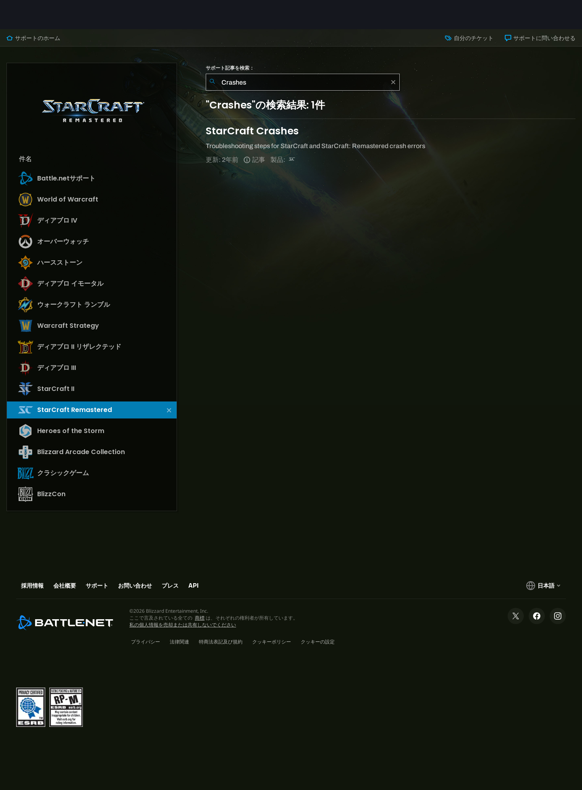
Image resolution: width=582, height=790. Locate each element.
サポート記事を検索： (230, 68)
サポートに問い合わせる (540, 38)
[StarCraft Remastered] (292, 159)
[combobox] (303, 82)
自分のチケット (469, 38)
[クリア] (393, 82)
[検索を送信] (212, 82)
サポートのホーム (33, 38)
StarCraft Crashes (252, 131)
